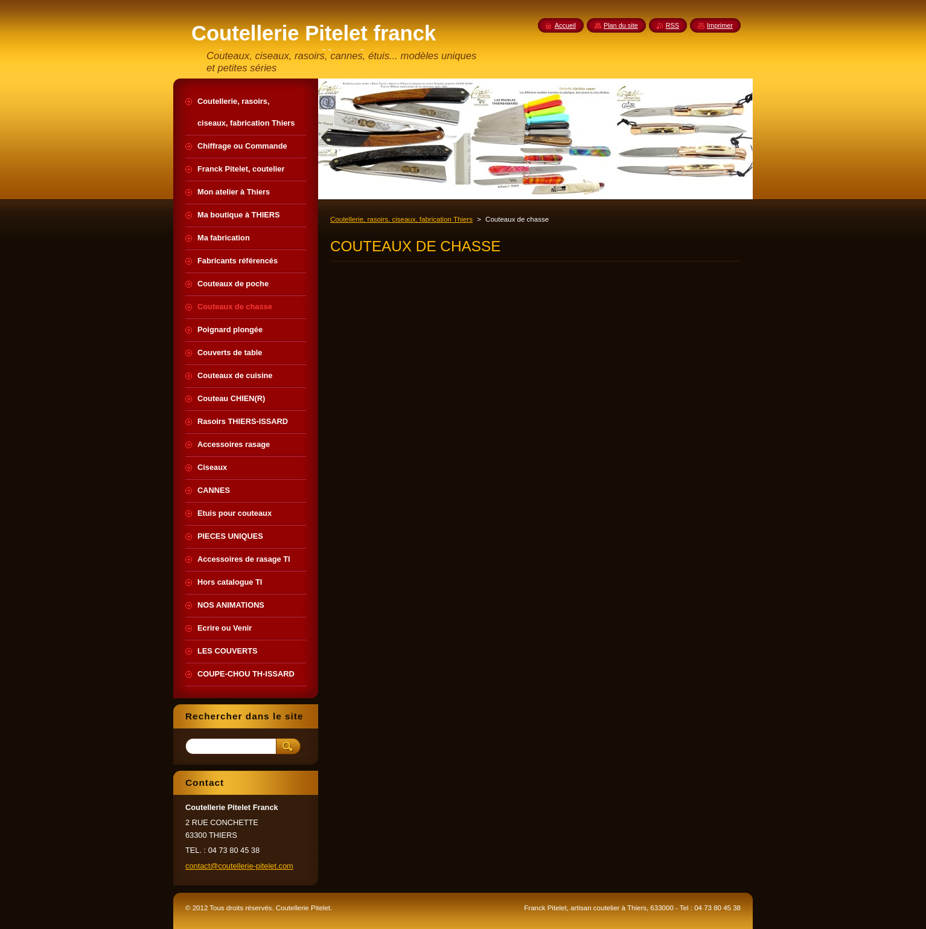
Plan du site (621, 25)
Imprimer (720, 25)
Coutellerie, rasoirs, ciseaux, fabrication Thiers (401, 219)
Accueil (565, 25)
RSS (672, 25)
